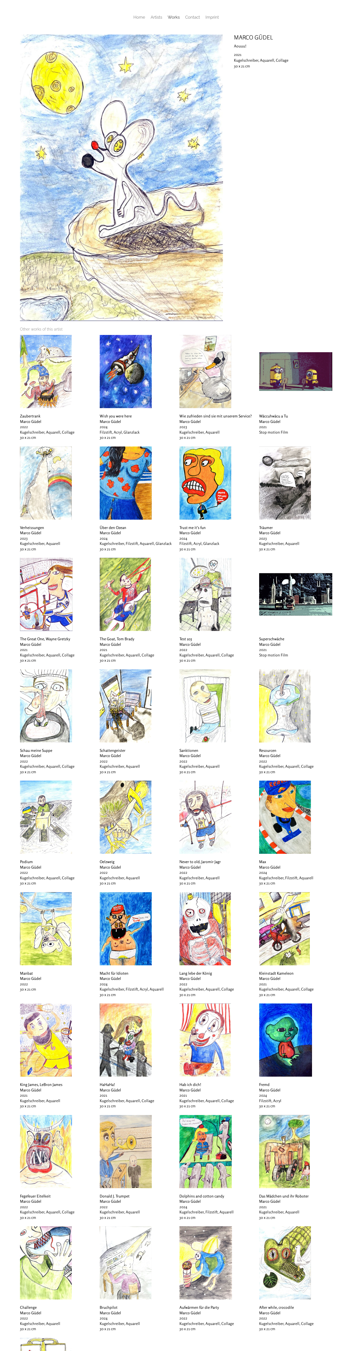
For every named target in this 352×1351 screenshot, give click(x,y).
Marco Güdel (253, 37)
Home (139, 17)
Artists (156, 17)
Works (174, 17)
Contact (192, 17)
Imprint (212, 17)
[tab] (41, 329)
